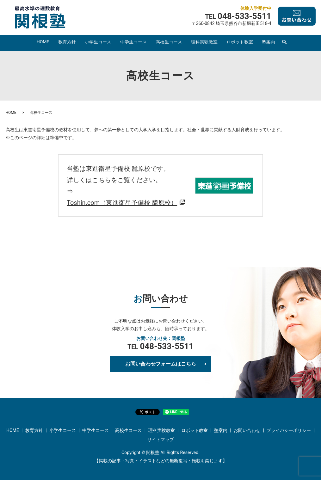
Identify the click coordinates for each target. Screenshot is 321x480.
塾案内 (268, 42)
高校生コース (168, 42)
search (284, 43)
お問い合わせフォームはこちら (160, 363)
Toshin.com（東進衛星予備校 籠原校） (122, 202)
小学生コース (97, 42)
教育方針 (67, 42)
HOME (43, 42)
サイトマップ (160, 439)
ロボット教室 (239, 42)
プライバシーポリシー (289, 430)
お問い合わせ (247, 430)
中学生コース (133, 42)
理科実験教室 (204, 42)
